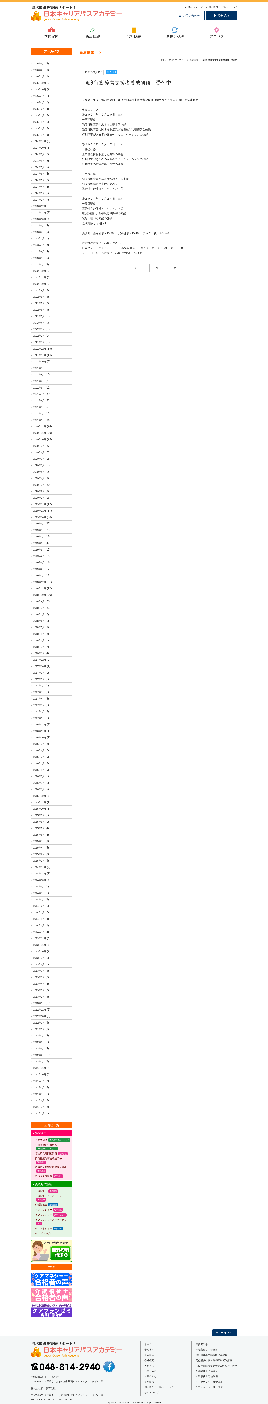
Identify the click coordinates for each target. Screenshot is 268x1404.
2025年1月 (39, 135)
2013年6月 (39, 977)
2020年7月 (39, 458)
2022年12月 (39, 271)
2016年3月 (39, 776)
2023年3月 (39, 258)
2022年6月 (39, 309)
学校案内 (51, 36)
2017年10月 (39, 666)
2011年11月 (39, 1068)
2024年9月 (39, 154)
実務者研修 (41, 1139)
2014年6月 (39, 906)
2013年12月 (39, 938)
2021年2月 (39, 413)
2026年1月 (39, 76)
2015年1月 (39, 860)
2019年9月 (39, 523)
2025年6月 (39, 108)
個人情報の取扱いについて (222, 7)
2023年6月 (39, 238)
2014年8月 (39, 893)
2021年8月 (39, 374)
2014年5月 (39, 912)
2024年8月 (39, 160)
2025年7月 (39, 102)
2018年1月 (39, 653)
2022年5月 (39, 316)
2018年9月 (39, 601)
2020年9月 (39, 446)
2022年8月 (39, 296)
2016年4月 (39, 770)
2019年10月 (39, 517)
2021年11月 (39, 355)
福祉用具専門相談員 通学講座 (212, 1355)
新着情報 (92, 36)
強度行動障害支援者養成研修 (51, 1167)
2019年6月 (39, 543)
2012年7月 (39, 1035)
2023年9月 (39, 225)
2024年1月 (39, 199)
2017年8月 (39, 679)
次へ (175, 268)
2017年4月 (39, 698)
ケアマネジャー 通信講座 (209, 1387)
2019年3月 (39, 562)
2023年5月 (39, 245)
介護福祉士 (41, 1191)
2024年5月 (39, 180)
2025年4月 (39, 122)
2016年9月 (39, 744)
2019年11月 (39, 510)
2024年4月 (39, 186)
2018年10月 (39, 595)
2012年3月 (39, 1048)
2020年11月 (39, 433)
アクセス (216, 36)
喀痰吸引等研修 (43, 1175)
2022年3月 (39, 329)
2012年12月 (39, 1009)
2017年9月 (39, 672)
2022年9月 (39, 290)
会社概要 (134, 36)
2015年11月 (39, 802)
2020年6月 (39, 465)
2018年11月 (39, 588)
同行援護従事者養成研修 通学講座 (214, 1360)
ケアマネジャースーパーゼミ (51, 1219)
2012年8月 (39, 1029)
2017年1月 (39, 718)
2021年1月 (39, 420)
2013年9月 (39, 958)
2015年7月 (39, 828)
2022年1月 (39, 342)
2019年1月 (39, 575)
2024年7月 (39, 167)
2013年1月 (39, 1003)
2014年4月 (39, 919)
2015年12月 (39, 795)
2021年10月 (39, 361)
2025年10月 (39, 89)
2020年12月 (39, 426)
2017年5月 (39, 692)
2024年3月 (39, 193)
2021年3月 (39, 407)
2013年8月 (39, 964)
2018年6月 (39, 620)
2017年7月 (39, 685)
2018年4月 (39, 633)
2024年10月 (39, 147)
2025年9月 (39, 96)
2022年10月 (39, 284)
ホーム (148, 1344)
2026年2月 (39, 70)
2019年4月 (39, 556)
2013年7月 (39, 970)
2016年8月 (39, 750)
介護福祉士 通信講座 (207, 1376)
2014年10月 (39, 880)
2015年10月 (39, 808)
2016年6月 (39, 763)
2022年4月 (39, 322)
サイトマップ (195, 7)
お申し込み (175, 36)
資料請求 (223, 15)
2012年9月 (39, 1022)
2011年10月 (39, 1074)
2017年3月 (39, 705)
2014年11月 (39, 873)
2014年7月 (39, 899)
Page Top (226, 1332)
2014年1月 (39, 932)
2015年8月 (39, 821)
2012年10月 (39, 1016)
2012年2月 (39, 1055)
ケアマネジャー (43, 1209)
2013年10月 (39, 951)
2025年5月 (39, 115)
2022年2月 (39, 335)
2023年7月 (39, 232)
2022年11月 (39, 277)
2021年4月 (39, 400)
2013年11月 (39, 944)
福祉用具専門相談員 (46, 1153)
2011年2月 (39, 1113)
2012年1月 (39, 1061)
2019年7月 (39, 536)
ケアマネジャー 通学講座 (209, 1382)
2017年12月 (39, 659)
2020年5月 (39, 471)
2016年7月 (39, 757)
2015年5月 (39, 841)
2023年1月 (39, 264)
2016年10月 (39, 737)
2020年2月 (39, 491)
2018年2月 (39, 647)
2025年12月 (39, 83)
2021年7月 (39, 381)
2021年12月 (39, 348)
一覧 (156, 268)
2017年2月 (39, 711)
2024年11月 (39, 141)
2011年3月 (39, 1107)
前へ (136, 268)
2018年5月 (39, 627)
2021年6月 (39, 387)
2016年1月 (39, 789)
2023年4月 (39, 251)
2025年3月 (39, 128)
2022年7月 (39, 303)
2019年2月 (39, 569)
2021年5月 (39, 394)
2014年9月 (39, 886)
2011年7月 (39, 1087)
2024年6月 (39, 173)
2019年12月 (39, 504)
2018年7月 (39, 614)
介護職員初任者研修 (46, 1144)
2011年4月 (39, 1100)
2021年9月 (39, 368)
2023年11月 (39, 212)
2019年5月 (39, 549)
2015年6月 (39, 834)
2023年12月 (39, 206)
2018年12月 (39, 582)
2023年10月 (39, 219)
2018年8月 (39, 608)
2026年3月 (39, 63)
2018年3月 (39, 640)
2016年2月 (39, 782)
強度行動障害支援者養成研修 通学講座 (216, 1365)
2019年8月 (39, 530)
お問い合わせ (191, 15)
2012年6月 (39, 1042)
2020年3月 (39, 484)
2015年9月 (39, 815)
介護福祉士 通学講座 (207, 1371)
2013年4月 (39, 983)
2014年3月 (39, 925)
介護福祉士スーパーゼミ (48, 1195)
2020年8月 (39, 452)
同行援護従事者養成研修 (48, 1158)
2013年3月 (39, 990)
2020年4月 (39, 478)
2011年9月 (39, 1081)
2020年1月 (39, 497)
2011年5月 (39, 1094)
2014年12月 (39, 867)
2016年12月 (39, 724)
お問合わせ (150, 1376)
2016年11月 (39, 731)
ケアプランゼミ (43, 1233)
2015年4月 (39, 847)
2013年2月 (39, 996)
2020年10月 (39, 439)
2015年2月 (39, 854)
